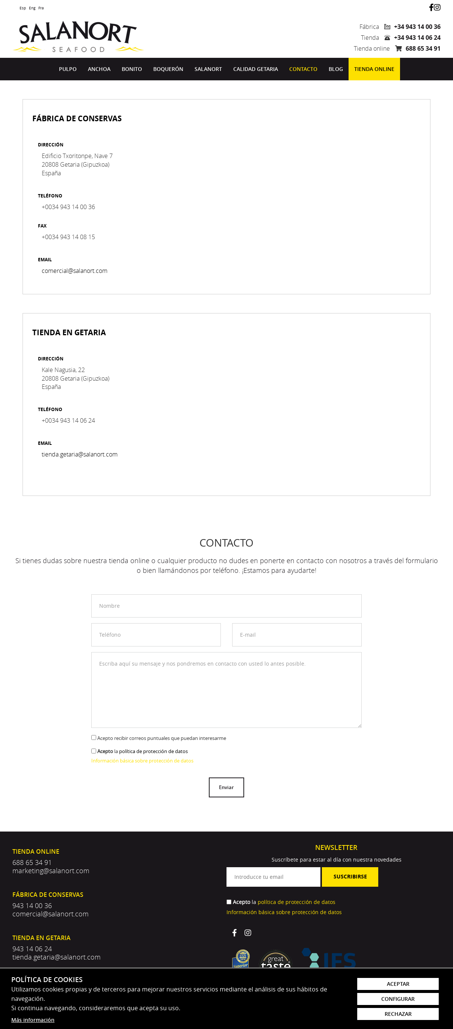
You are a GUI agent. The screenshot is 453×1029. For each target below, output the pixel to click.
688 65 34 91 (423, 48)
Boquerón (168, 68)
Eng (32, 8)
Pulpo (68, 68)
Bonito (132, 68)
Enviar (226, 787)
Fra (41, 8)
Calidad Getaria (255, 68)
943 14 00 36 (32, 905)
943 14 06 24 (32, 949)
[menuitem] (67, 69)
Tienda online (374, 68)
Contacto (303, 68)
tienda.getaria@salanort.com (80, 454)
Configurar (398, 998)
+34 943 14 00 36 (417, 27)
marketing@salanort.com (50, 870)
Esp (23, 8)
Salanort (208, 68)
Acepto (105, 751)
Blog (336, 68)
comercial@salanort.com (74, 271)
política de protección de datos (153, 751)
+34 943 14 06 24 (417, 37)
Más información (32, 1019)
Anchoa (99, 68)
